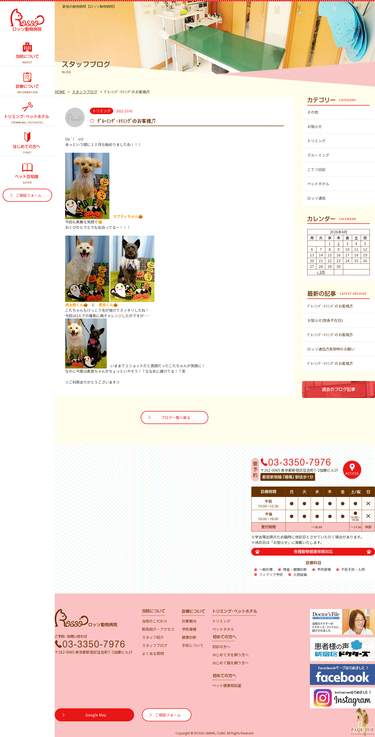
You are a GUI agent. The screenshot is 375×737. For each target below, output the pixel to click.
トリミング (316, 140)
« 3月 (321, 272)
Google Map (95, 714)
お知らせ (314, 126)
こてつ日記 (316, 169)
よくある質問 (153, 653)
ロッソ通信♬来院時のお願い (331, 349)
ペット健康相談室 (226, 685)
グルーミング (318, 155)
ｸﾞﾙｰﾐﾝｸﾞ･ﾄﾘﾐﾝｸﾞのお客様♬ (330, 306)
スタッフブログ (84, 91)
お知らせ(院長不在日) (325, 320)
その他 (312, 112)
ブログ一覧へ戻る (175, 417)
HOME (60, 91)
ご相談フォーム (28, 195)
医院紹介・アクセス (158, 629)
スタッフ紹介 (153, 637)
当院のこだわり (154, 621)
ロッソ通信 (316, 198)
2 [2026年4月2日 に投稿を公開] (339, 243)
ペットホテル (318, 183)
